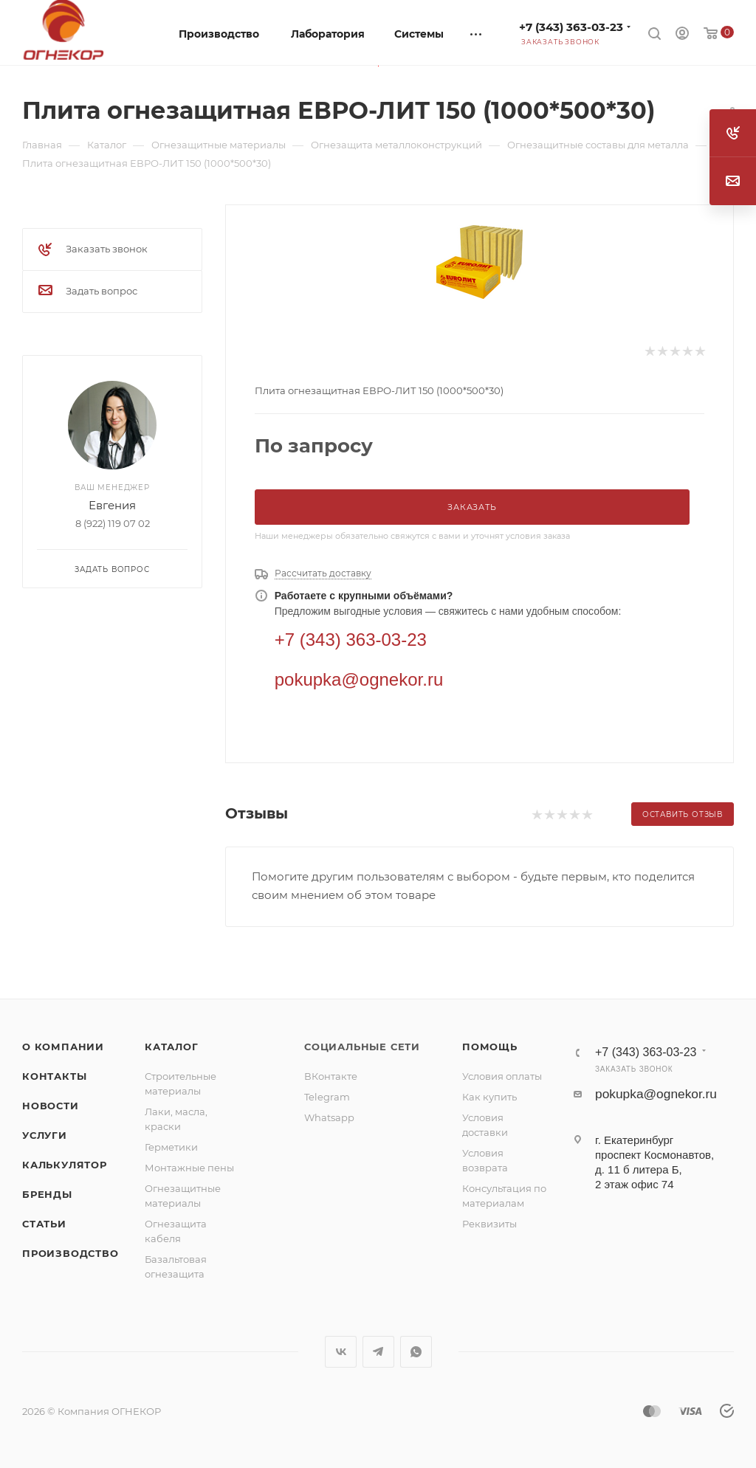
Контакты (54, 1076)
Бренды (47, 1194)
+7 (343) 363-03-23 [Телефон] (351, 639)
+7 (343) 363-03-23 (571, 27)
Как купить (489, 1097)
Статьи (44, 1224)
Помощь (490, 1046)
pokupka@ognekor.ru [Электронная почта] (359, 679)
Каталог (172, 1046)
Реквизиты (489, 1224)
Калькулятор (64, 1165)
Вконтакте (341, 1352)
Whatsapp (329, 1117)
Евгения (112, 505)
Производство (70, 1253)
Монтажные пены (189, 1168)
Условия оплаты (502, 1076)
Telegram (327, 1097)
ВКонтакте (330, 1076)
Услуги (44, 1135)
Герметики (171, 1147)
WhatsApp (416, 1352)
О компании (63, 1046)
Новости (50, 1106)
